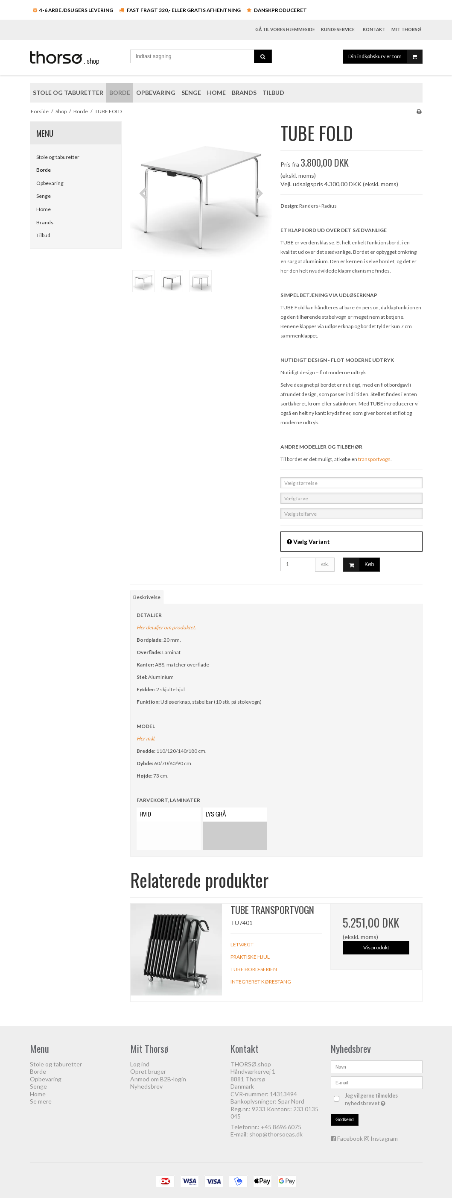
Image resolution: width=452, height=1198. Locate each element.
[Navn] (377, 1065)
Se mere (41, 1101)
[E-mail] (377, 1081)
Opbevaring (50, 183)
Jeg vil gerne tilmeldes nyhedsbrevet (383, 1099)
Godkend (344, 1119)
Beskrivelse (146, 597)
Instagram (384, 1138)
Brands (44, 222)
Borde (43, 170)
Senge (43, 196)
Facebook (350, 1138)
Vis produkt (376, 947)
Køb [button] (359, 564)
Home (43, 209)
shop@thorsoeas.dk (276, 1134)
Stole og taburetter (57, 157)
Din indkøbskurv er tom (385, 56)
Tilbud (43, 235)
